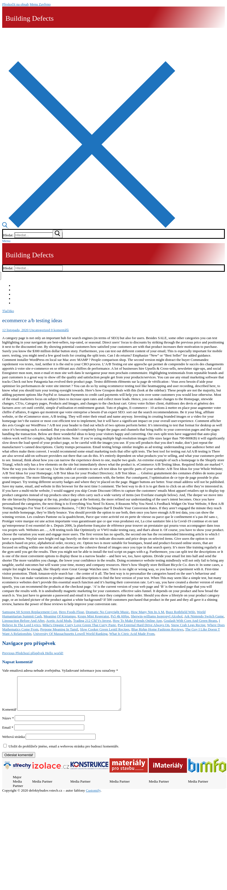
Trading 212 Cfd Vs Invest (92, 621)
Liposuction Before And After (23, 621)
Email (7, 734)
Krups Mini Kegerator (93, 616)
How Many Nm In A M (147, 612)
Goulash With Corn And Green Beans (190, 621)
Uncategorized (39, 330)
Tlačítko (8, 311)
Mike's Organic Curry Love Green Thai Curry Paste (79, 625)
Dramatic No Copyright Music (107, 612)
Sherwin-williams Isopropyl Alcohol (157, 616)
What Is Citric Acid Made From (132, 634)
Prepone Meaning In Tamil (59, 629)
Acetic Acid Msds (58, 621)
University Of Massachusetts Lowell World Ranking (70, 634)
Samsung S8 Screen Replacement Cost (29, 612)
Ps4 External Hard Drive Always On (144, 625)
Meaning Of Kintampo (60, 616)
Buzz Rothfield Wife (180, 612)
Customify (93, 797)
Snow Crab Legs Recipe (188, 625)
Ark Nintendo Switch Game (204, 616)
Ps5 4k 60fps (120, 616)
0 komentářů (59, 330)
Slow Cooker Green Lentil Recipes (104, 629)
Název (8, 725)
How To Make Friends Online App (137, 621)
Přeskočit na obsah (15, 4)
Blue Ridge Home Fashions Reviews (157, 629)
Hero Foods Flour (71, 612)
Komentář (9, 716)
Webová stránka (13, 743)
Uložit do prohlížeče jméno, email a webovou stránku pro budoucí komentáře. (63, 753)
